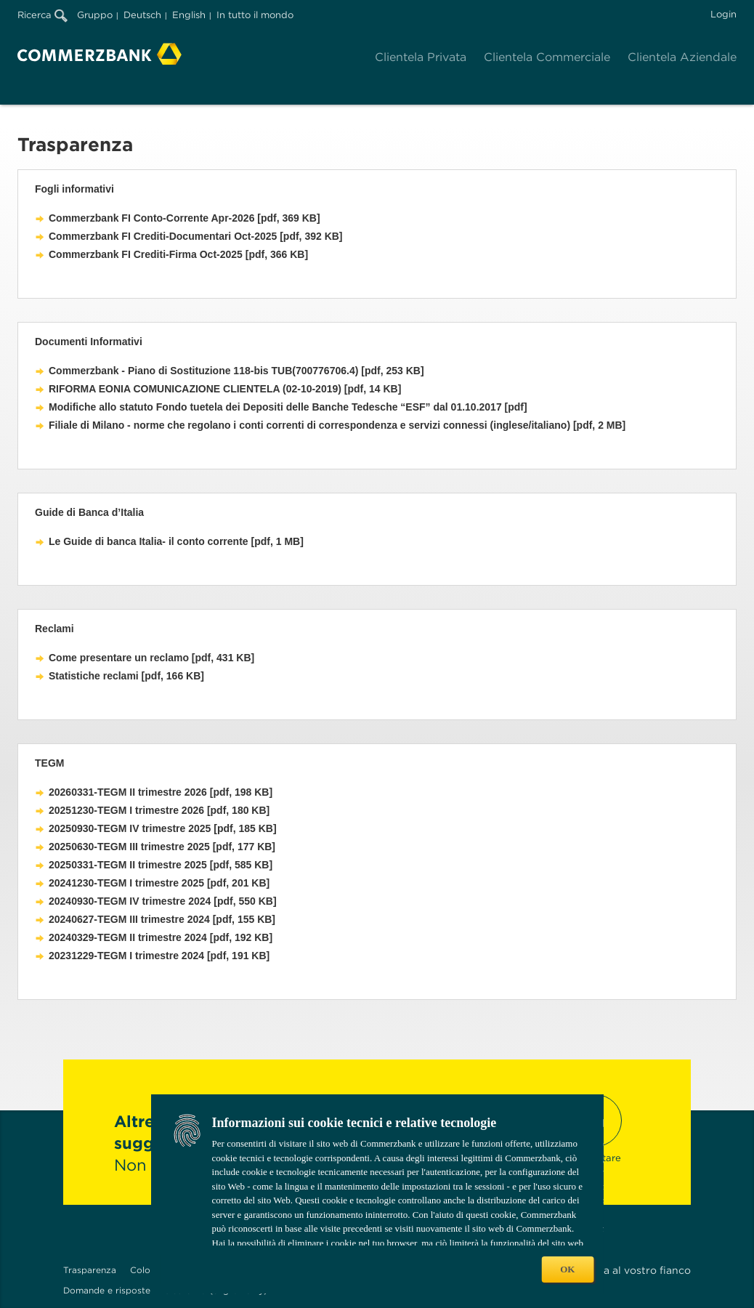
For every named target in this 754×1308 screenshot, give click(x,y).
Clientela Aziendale (682, 57)
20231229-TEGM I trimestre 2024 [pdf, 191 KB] (159, 955)
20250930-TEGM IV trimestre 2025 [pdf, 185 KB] (163, 828)
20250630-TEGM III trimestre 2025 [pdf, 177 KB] (162, 846)
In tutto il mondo (254, 14)
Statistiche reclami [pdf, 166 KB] (126, 676)
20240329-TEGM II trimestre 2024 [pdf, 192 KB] (160, 937)
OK (567, 1269)
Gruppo (95, 14)
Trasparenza (89, 1269)
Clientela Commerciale (547, 57)
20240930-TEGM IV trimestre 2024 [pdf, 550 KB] (163, 901)
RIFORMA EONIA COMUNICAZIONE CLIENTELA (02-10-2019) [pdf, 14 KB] (225, 389)
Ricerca (42, 14)
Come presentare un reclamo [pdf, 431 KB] (151, 657)
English (189, 14)
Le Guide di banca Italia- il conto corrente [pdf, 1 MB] (176, 541)
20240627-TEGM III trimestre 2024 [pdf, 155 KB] (162, 919)
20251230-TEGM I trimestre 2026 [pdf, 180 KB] (159, 810)
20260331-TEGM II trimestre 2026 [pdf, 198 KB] (160, 792)
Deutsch (142, 14)
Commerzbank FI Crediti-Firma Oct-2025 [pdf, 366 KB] (178, 254)
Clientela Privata (420, 57)
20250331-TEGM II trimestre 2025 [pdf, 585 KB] (160, 865)
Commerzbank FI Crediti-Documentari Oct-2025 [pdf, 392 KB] (196, 236)
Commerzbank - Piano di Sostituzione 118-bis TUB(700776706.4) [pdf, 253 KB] (236, 370)
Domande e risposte (106, 1290)
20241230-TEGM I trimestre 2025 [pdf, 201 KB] (159, 883)
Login (723, 14)
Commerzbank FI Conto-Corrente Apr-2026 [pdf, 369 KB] (184, 218)
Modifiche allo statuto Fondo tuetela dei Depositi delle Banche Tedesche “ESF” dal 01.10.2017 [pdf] (288, 407)
